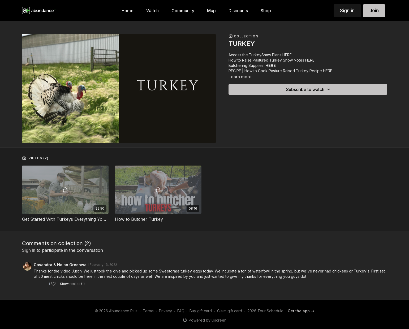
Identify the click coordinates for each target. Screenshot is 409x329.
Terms (148, 311)
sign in (28, 250)
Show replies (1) (72, 284)
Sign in (347, 10)
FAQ (180, 311)
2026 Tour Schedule (265, 311)
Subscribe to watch (309, 89)
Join (374, 10)
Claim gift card (229, 311)
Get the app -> (301, 311)
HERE (287, 55)
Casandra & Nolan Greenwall (61, 264)
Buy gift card (201, 311)
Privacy (165, 311)
